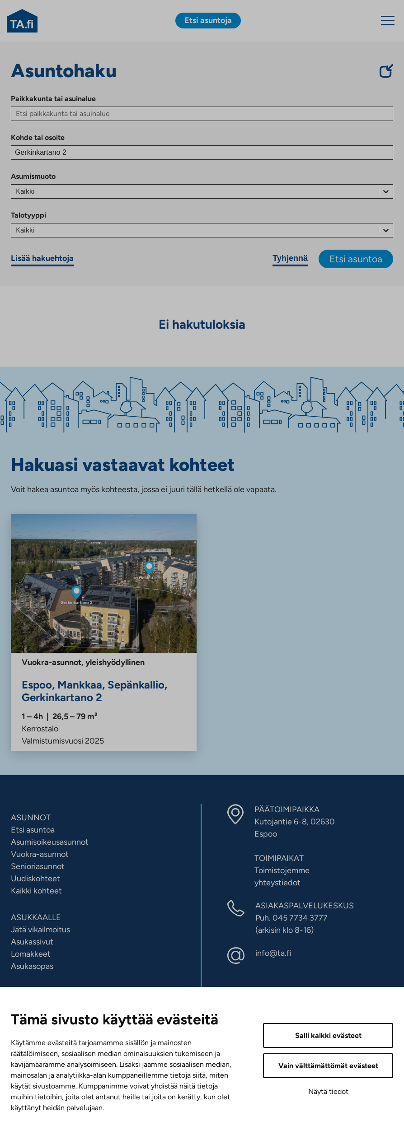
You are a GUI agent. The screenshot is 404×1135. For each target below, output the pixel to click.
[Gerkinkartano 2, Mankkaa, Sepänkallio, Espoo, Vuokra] (104, 632)
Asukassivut (32, 942)
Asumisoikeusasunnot (50, 842)
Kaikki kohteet (36, 891)
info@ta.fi (273, 953)
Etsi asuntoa (355, 259)
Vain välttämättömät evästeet (328, 1065)
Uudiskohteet (35, 879)
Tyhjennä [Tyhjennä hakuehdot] (290, 258)
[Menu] (387, 20)
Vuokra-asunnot (40, 854)
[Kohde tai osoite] (202, 152)
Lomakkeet (31, 954)
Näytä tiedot (328, 1091)
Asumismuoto (33, 176)
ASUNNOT (31, 818)
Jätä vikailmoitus (40, 930)
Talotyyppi (28, 215)
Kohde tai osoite (38, 137)
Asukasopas (32, 966)
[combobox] (17, 191)
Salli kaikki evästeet (328, 1035)
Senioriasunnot (38, 866)
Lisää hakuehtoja (42, 258)
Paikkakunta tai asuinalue (53, 98)
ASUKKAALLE (36, 917)
